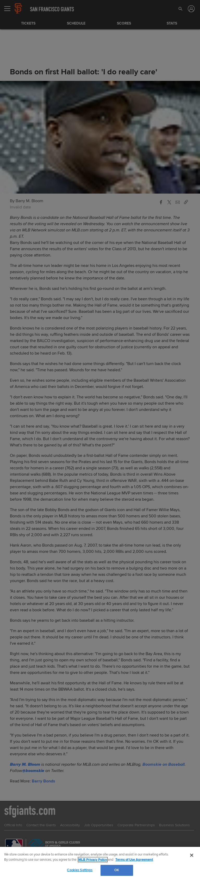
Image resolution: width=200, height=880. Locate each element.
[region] (100, 863)
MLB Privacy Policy (92, 860)
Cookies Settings (79, 870)
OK (116, 870)
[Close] (191, 855)
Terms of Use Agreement (134, 860)
